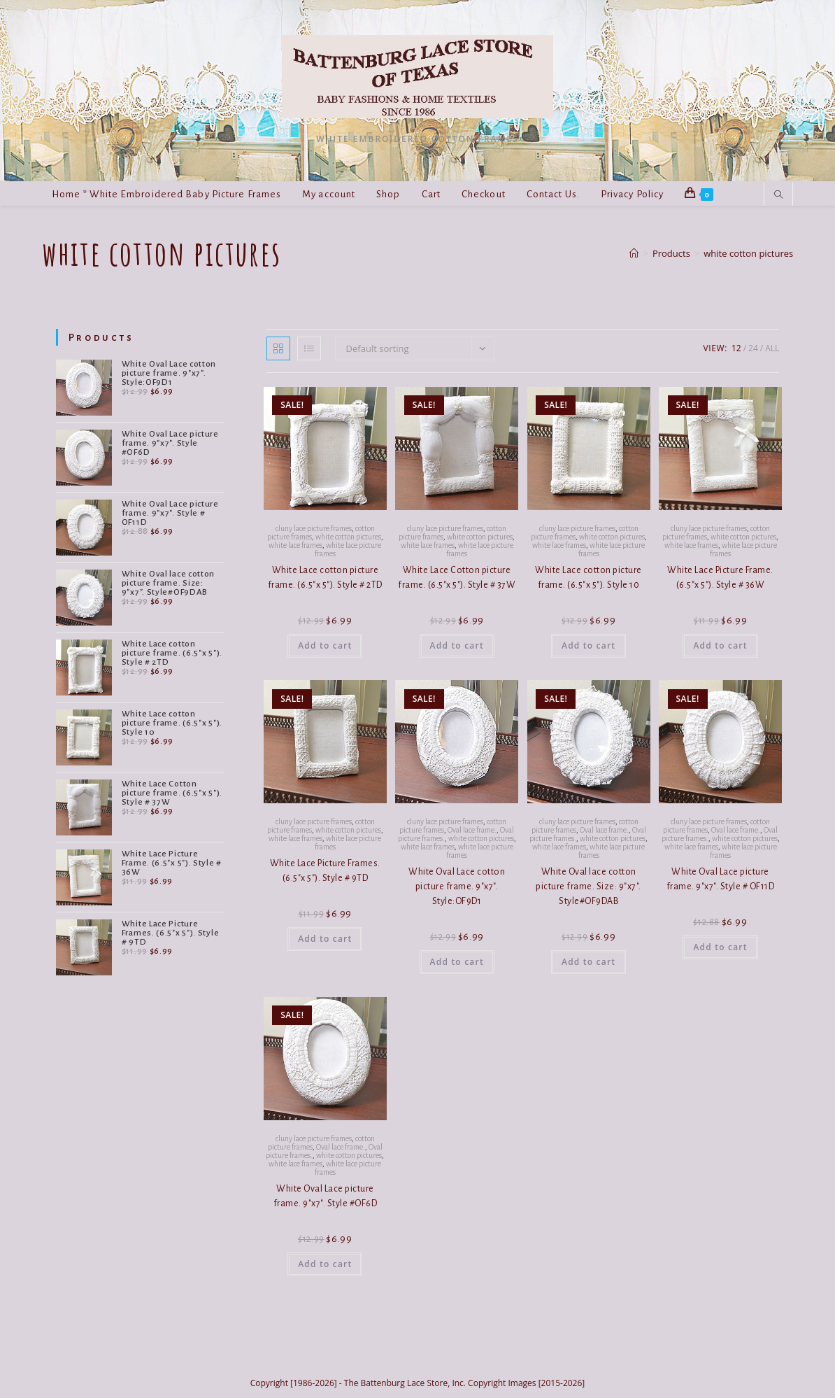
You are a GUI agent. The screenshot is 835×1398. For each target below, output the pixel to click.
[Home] (633, 253)
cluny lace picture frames (314, 528)
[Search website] (778, 195)
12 (736, 348)
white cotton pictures (748, 253)
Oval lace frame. (472, 830)
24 (753, 348)
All (772, 348)
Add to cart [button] (325, 645)
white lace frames (295, 545)
